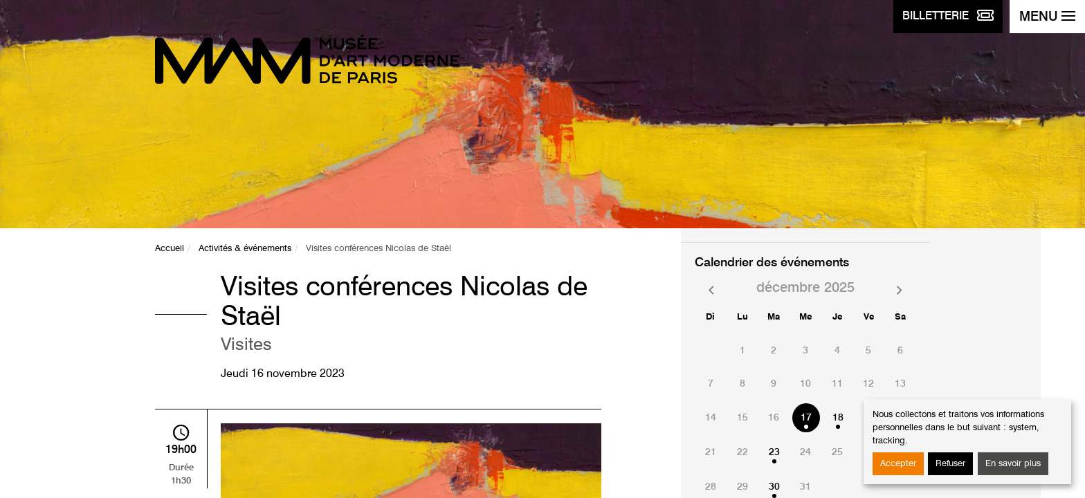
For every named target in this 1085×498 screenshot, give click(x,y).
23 (774, 452)
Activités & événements (245, 248)
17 (806, 418)
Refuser (950, 463)
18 (838, 418)
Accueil (169, 248)
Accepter (898, 463)
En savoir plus (1013, 463)
